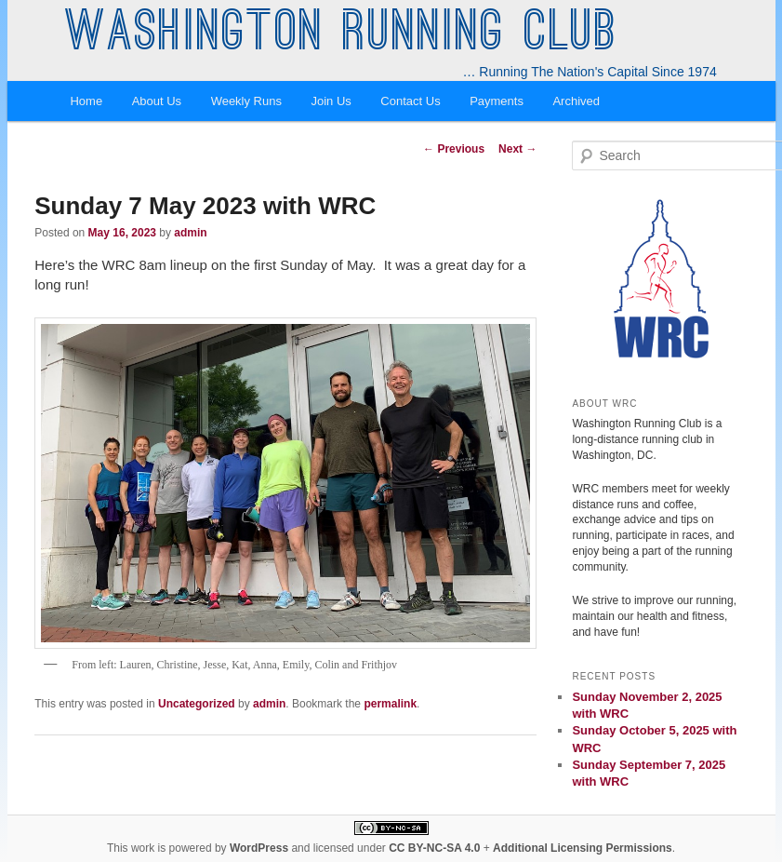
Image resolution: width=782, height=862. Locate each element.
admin (190, 232)
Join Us (331, 101)
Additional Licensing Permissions (582, 848)
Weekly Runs (246, 101)
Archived (576, 101)
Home (86, 101)
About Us (156, 101)
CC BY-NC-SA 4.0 (434, 848)
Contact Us (410, 101)
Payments (497, 101)
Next (517, 148)
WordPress (259, 848)
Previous (453, 148)
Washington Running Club (341, 35)
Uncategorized (196, 703)
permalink (390, 703)
